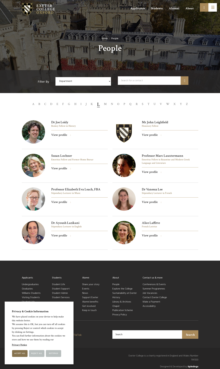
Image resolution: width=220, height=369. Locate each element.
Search (190, 332)
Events (85, 286)
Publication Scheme (122, 308)
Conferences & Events (154, 282)
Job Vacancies (150, 290)
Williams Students (31, 290)
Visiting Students (31, 295)
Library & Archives (121, 299)
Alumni (174, 8)
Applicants (137, 8)
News (85, 290)
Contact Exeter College (155, 295)
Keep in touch (89, 308)
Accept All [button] (19, 353)
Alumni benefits (90, 299)
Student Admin (60, 290)
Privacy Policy (119, 312)
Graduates (27, 286)
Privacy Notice (19, 345)
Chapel (115, 303)
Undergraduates (30, 282)
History (116, 295)
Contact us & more (153, 275)
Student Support (61, 286)
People (116, 282)
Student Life (28, 299)
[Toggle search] (204, 7)
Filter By (43, 82)
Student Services (61, 295)
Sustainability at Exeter (124, 290)
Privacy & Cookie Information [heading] (30, 311)
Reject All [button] (36, 353)
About (189, 8)
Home (105, 39)
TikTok (77, 332)
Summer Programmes (154, 286)
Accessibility (149, 303)
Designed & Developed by (179, 364)
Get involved (89, 303)
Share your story (90, 282)
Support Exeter (90, 295)
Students (157, 8)
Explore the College (122, 286)
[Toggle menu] (212, 7)
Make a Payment (151, 299)
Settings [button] (53, 353)
